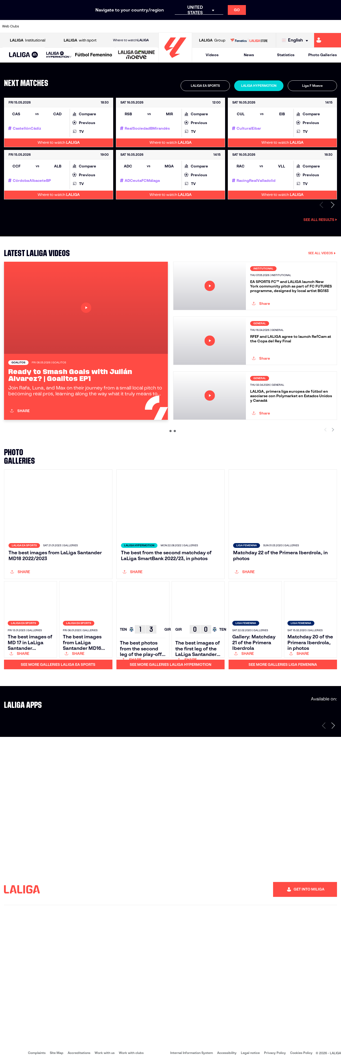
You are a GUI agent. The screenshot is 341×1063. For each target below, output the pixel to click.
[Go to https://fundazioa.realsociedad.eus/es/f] (335, 26)
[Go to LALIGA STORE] (248, 40)
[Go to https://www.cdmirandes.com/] (189, 26)
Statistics (285, 55)
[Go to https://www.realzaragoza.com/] (262, 26)
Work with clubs (131, 1052)
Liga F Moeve (312, 85)
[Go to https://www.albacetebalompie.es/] (30, 26)
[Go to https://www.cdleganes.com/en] (117, 26)
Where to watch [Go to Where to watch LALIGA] (131, 40)
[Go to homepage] (175, 60)
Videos (212, 55)
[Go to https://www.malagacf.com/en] (175, 26)
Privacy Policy (275, 1052)
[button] (23, 55)
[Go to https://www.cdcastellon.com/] (88, 26)
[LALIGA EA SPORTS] (23, 55)
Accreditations (79, 1052)
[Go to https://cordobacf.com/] (146, 26)
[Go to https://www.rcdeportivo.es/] (233, 26)
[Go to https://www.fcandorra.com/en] (320, 26)
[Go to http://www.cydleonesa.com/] (131, 26)
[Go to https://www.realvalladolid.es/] (306, 26)
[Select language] (296, 40)
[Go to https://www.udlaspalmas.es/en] (204, 26)
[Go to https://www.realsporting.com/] (247, 26)
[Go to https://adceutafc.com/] (102, 26)
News (249, 55)
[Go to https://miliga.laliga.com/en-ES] (327, 40)
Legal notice (250, 1052)
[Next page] (333, 725)
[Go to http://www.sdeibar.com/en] (277, 26)
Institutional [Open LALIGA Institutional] (27, 40)
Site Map (56, 1052)
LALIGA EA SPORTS (205, 85)
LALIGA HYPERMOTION (259, 85)
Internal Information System (191, 1052)
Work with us (105, 1052)
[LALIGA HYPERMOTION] (59, 55)
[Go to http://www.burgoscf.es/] (59, 26)
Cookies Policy (301, 1052)
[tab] (205, 85)
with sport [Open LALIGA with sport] (80, 40)
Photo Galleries (322, 55)
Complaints (37, 1052)
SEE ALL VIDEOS (322, 253)
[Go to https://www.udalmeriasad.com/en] (44, 26)
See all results (320, 219)
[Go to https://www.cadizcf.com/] (73, 26)
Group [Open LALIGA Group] (212, 40)
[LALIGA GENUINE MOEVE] (136, 55)
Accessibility (227, 1052)
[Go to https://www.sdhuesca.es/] (291, 26)
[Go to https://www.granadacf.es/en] (160, 26)
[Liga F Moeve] (93, 55)
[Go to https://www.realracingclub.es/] (218, 26)
